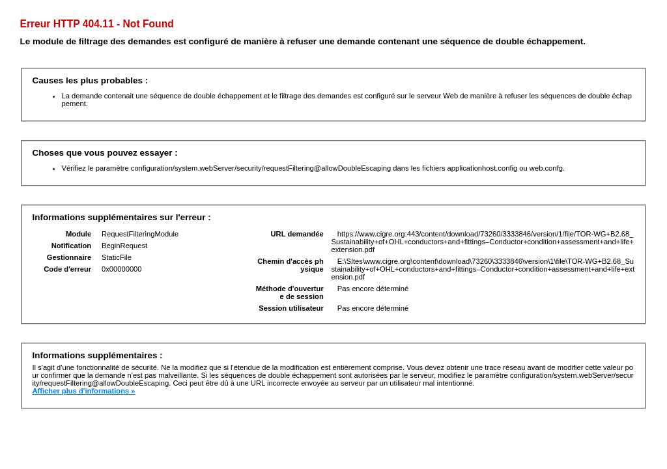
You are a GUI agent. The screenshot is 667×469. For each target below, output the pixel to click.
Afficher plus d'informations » (83, 391)
